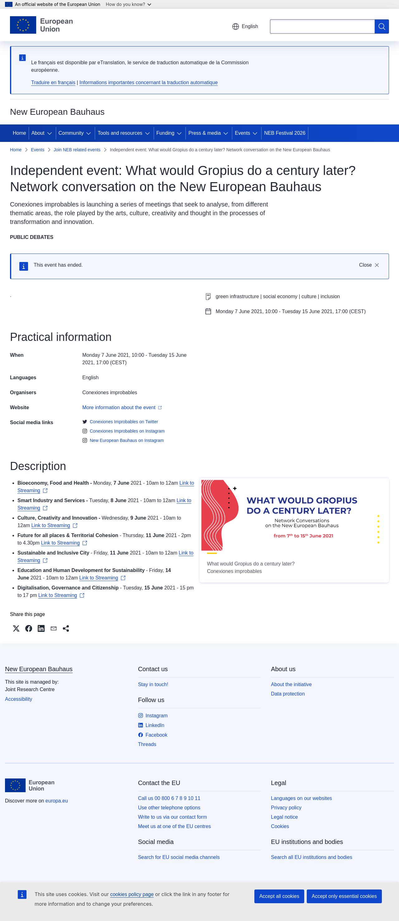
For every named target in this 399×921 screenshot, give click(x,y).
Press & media (204, 133)
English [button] (245, 26)
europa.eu (57, 800)
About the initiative (291, 684)
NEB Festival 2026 (284, 133)
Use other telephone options (169, 807)
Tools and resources (120, 133)
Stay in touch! (153, 684)
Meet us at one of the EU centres (174, 826)
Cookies (280, 826)
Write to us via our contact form (172, 817)
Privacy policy (286, 807)
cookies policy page (132, 894)
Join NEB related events (77, 149)
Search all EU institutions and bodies (311, 857)
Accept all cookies (279, 896)
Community (71, 133)
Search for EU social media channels (179, 857)
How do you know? (128, 4)
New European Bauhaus (39, 669)
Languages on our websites (301, 798)
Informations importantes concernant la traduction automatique (148, 82)
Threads (147, 744)
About (38, 133)
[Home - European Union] (41, 25)
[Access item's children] (51, 133)
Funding (165, 133)
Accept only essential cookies (344, 896)
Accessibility (18, 699)
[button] (16, 628)
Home (19, 133)
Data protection (288, 693)
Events (242, 133)
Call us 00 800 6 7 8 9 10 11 (169, 798)
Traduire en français (53, 82)
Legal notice (284, 817)
